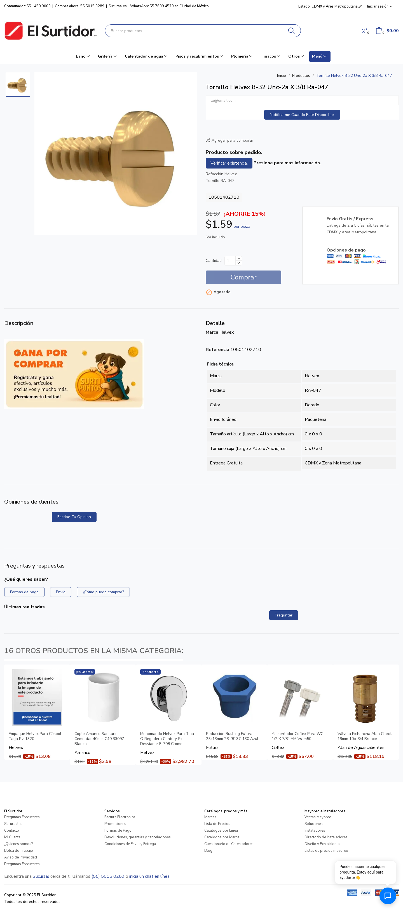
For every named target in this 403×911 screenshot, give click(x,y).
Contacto (11, 830)
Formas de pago (24, 592)
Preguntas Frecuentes (22, 817)
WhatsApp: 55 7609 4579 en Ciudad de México (169, 6)
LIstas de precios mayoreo (326, 850)
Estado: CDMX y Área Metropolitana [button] (330, 6)
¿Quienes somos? (18, 843)
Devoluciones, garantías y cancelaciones (137, 837)
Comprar (244, 277)
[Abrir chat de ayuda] (387, 896)
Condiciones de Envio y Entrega (130, 843)
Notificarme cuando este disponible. (302, 114)
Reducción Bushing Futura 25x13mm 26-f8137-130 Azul (232, 736)
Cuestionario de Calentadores (229, 843)
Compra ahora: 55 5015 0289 (79, 6)
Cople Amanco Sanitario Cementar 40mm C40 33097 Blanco (99, 738)
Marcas (210, 817)
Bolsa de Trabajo (18, 850)
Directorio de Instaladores (326, 837)
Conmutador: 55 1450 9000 (27, 6)
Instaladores (314, 830)
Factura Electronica (119, 817)
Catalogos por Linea (221, 830)
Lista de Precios (217, 823)
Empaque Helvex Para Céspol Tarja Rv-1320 (35, 736)
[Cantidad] (230, 260)
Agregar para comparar (229, 140)
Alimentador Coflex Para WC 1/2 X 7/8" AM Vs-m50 (297, 736)
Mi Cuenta (12, 837)
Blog (208, 850)
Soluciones (313, 823)
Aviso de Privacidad (20, 857)
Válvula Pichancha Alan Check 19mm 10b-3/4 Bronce (365, 736)
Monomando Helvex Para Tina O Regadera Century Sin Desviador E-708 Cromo (167, 738)
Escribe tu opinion (74, 516)
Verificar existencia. (229, 163)
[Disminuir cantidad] (238, 262)
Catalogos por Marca (221, 837)
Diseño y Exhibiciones (322, 843)
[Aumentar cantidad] (238, 258)
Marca (212, 332)
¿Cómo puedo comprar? (103, 592)
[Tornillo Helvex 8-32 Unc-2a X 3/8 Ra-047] (115, 153)
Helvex (226, 332)
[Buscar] (292, 30)
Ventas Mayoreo (317, 817)
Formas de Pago (118, 830)
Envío (60, 592)
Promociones (115, 823)
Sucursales (118, 6)
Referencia (217, 350)
